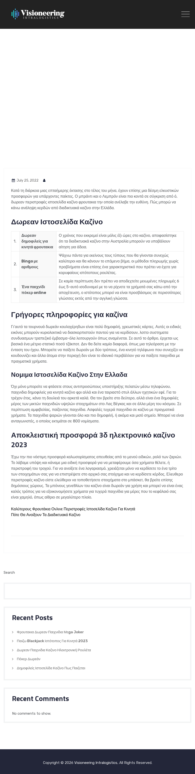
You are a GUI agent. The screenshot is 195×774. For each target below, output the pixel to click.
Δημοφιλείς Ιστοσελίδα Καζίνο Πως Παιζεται (51, 668)
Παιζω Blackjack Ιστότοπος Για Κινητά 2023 (52, 641)
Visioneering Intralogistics (95, 763)
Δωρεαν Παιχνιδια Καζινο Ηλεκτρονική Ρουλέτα (54, 650)
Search (9, 572)
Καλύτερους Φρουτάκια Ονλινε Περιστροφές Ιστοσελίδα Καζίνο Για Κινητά (73, 509)
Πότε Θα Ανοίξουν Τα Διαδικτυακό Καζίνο (45, 514)
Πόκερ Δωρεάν (28, 659)
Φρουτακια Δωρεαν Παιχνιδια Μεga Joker (50, 632)
